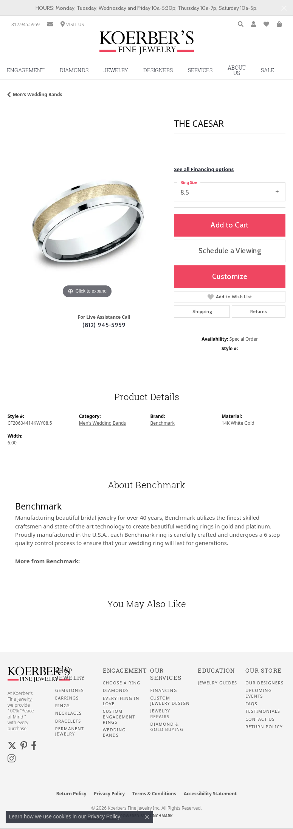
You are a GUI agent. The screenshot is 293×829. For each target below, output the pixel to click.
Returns (258, 311)
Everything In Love (121, 701)
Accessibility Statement (210, 793)
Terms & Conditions (154, 793)
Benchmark (162, 423)
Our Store (263, 671)
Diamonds (74, 70)
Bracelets (68, 721)
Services (200, 70)
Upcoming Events (258, 693)
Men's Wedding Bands (37, 94)
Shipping (202, 311)
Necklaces (68, 713)
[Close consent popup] (147, 817)
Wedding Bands (114, 732)
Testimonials (262, 711)
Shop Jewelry (70, 674)
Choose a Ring (122, 683)
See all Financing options (204, 169)
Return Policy (264, 726)
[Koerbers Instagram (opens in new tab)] (12, 758)
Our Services (165, 674)
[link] (25, 24)
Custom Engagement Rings (119, 717)
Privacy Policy (109, 793)
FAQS (251, 703)
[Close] (283, 8)
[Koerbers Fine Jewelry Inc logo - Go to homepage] (146, 45)
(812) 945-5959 (104, 325)
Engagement (125, 671)
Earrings (67, 698)
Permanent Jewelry (69, 731)
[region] (87, 220)
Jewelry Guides (217, 683)
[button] (240, 24)
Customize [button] (230, 276)
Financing (163, 690)
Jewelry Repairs (160, 713)
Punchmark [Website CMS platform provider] (160, 815)
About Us (237, 70)
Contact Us (260, 719)
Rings (62, 705)
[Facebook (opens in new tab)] (34, 745)
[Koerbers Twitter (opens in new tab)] (12, 745)
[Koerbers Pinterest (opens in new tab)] (23, 745)
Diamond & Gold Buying (166, 726)
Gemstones (69, 690)
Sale (267, 70)
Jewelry (116, 70)
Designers (158, 70)
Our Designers (264, 683)
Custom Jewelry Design (169, 700)
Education (216, 671)
